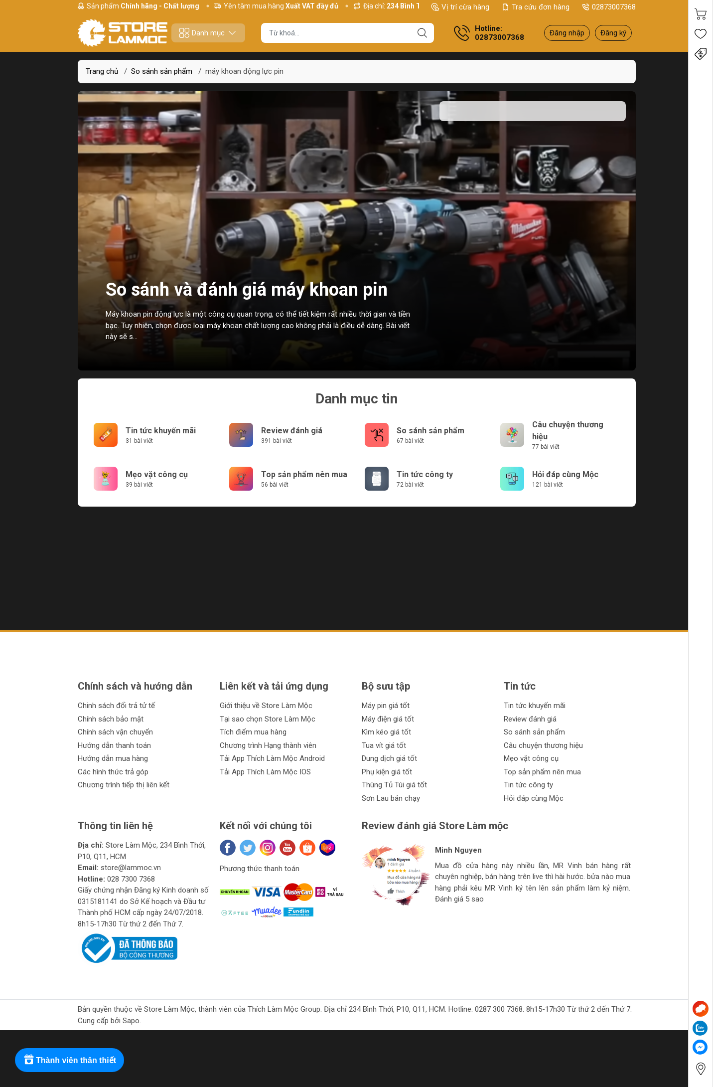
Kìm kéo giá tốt (386, 731)
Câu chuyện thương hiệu (543, 745)
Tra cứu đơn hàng (535, 6)
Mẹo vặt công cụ (157, 474)
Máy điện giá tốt (388, 719)
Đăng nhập (567, 32)
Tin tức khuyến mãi (161, 430)
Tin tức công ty (425, 474)
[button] (379, 918)
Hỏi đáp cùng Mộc (565, 474)
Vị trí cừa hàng (460, 6)
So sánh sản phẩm (161, 71)
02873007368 (608, 6)
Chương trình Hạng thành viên (268, 745)
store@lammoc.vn (131, 867)
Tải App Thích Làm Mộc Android (272, 758)
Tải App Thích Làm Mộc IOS (265, 771)
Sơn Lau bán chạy (391, 798)
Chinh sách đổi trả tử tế (116, 705)
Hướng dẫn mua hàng (113, 758)
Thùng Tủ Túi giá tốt (394, 784)
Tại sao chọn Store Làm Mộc (267, 719)
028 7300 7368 (131, 879)
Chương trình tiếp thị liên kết (123, 784)
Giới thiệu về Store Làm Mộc (266, 705)
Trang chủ (102, 71)
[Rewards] (69, 1060)
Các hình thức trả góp (113, 771)
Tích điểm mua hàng (253, 731)
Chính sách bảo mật (110, 719)
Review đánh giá (291, 430)
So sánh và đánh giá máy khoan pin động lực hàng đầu (247, 299)
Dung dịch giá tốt (389, 758)
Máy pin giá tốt (386, 705)
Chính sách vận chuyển (115, 731)
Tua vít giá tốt (384, 745)
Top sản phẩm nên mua (304, 474)
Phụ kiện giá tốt (387, 771)
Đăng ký (613, 32)
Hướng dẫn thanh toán (114, 745)
